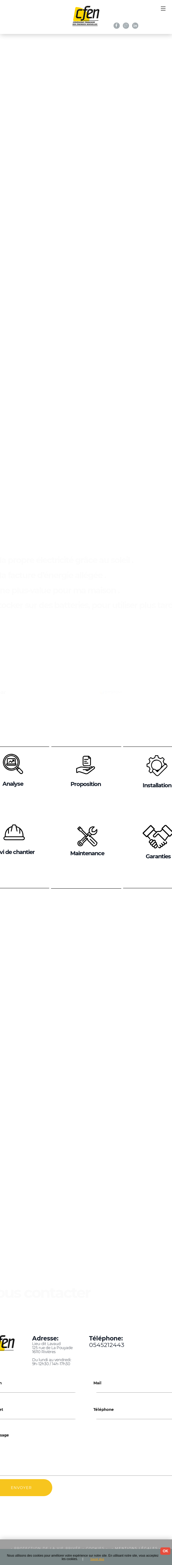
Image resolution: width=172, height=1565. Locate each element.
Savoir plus (97, 1559)
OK (165, 1551)
